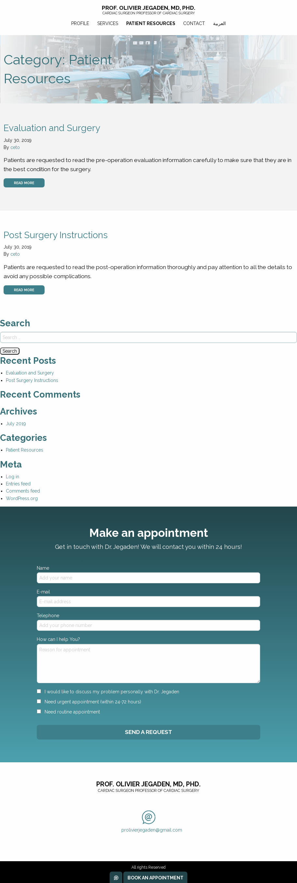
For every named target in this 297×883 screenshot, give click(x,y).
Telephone (148, 622)
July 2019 (16, 423)
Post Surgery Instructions (56, 235)
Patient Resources (150, 23)
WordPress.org (22, 498)
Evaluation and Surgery (52, 128)
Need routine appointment (68, 711)
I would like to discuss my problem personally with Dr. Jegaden (108, 691)
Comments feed (23, 491)
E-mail (148, 598)
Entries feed (18, 483)
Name (148, 574)
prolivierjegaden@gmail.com (151, 821)
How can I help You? (148, 660)
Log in (12, 476)
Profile (80, 23)
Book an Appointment (155, 877)
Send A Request (148, 732)
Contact (194, 23)
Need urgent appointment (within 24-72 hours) (89, 701)
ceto (15, 147)
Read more (24, 183)
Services (107, 23)
